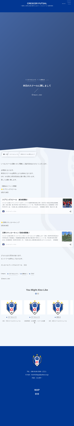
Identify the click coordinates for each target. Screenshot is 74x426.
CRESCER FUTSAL (37, 3)
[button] (68, 2)
